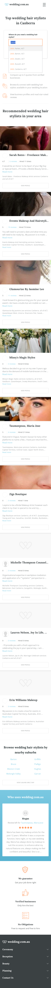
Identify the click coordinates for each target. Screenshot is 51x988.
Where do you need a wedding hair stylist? (23, 35)
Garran (37, 773)
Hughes (37, 769)
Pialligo (37, 764)
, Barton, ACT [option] (17, 53)
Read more (7, 171)
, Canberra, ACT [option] (18, 69)
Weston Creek (13, 769)
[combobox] (25, 42)
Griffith (37, 759)
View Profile (25, 186)
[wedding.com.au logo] (16, 943)
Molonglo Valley (13, 773)
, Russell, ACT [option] (17, 64)
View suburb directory (25, 783)
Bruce (13, 764)
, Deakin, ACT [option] (17, 59)
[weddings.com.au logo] (17, 4)
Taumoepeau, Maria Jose (32, 822)
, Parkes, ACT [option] (17, 48)
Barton (13, 759)
